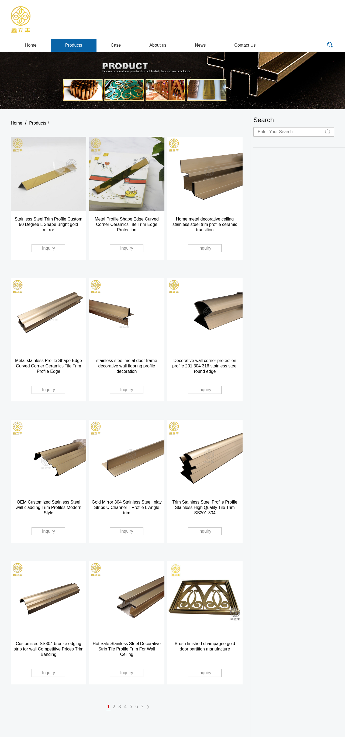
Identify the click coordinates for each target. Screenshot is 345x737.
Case (116, 45)
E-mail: (272, 13)
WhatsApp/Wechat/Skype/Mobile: (283, 25)
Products (73, 45)
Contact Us (245, 45)
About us (157, 45)
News (200, 45)
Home (31, 45)
